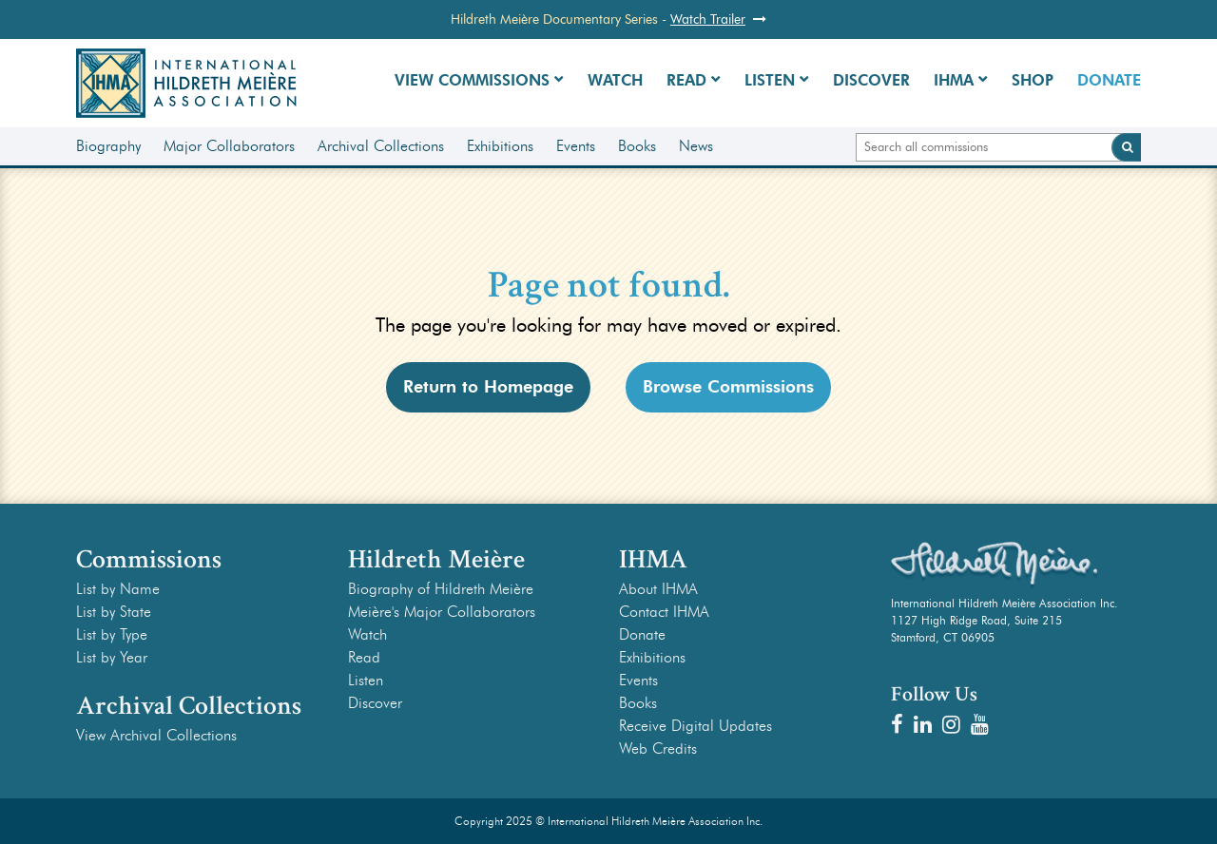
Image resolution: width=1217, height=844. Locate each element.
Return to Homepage (488, 386)
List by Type (111, 634)
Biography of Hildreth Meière (440, 589)
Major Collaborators (229, 146)
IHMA (954, 80)
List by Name (118, 589)
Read (686, 80)
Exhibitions (500, 146)
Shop (1032, 80)
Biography (108, 146)
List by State (113, 612)
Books (637, 146)
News (696, 146)
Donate (1109, 80)
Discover (871, 80)
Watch (615, 80)
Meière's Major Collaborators (441, 612)
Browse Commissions (728, 386)
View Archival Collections (156, 735)
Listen (769, 80)
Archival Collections (381, 146)
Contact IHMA (664, 612)
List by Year (111, 657)
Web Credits (658, 748)
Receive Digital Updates (695, 726)
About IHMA (658, 589)
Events (575, 146)
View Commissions (472, 80)
